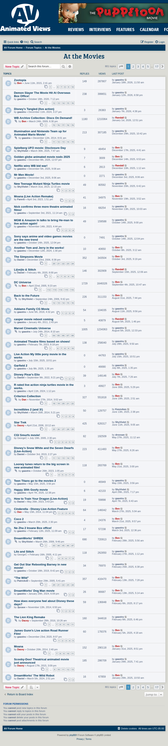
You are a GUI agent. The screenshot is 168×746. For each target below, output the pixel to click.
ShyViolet (22, 151)
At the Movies (84, 56)
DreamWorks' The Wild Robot (34, 675)
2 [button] (133, 66)
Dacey (20, 425)
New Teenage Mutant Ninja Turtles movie (42, 183)
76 (59, 125)
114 (60, 289)
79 (73, 125)
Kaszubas (120, 409)
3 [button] (138, 66)
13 (59, 103)
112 (48, 289)
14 (63, 103)
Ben (19, 83)
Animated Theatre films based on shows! (42, 341)
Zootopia (20, 80)
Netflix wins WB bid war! (30, 165)
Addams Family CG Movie (31, 309)
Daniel (20, 259)
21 (59, 263)
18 (54, 403)
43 (54, 545)
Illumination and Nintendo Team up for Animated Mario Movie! (40, 133)
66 (63, 335)
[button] (121, 66)
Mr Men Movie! (24, 174)
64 (54, 335)
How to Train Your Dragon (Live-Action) (41, 498)
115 (66, 289)
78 (68, 125)
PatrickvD (22, 580)
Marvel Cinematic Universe (32, 328)
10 (73, 86)
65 (59, 335)
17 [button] (156, 66)
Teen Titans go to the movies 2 (35, 480)
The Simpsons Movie (28, 256)
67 (68, 335)
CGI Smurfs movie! (27, 435)
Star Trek (20, 422)
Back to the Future (26, 295)
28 (68, 429)
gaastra (119, 79)
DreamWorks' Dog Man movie (34, 590)
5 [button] (148, 66)
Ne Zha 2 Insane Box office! (33, 528)
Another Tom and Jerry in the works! (39, 247)
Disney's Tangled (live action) (34, 109)
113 (54, 289)
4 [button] (143, 66)
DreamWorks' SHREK (28, 538)
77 (63, 125)
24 (73, 263)
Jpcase (21, 607)
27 (63, 429)
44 (59, 545)
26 (59, 429)
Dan (24, 399)
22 (63, 263)
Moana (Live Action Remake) (33, 196)
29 (73, 429)
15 (68, 103)
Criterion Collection (27, 396)
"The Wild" (21, 577)
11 (54, 141)
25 (54, 429)
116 (72, 289)
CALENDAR (149, 29)
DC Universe (22, 282)
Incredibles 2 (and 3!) (28, 409)
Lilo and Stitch (24, 551)
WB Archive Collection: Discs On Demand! (43, 118)
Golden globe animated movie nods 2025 (42, 156)
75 (54, 125)
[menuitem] (24, 42)
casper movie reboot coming (33, 319)
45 (63, 545)
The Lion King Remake (29, 617)
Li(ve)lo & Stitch (25, 269)
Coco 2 (19, 519)
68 (73, 335)
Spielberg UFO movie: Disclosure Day (40, 148)
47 (73, 545)
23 (68, 263)
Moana (18, 646)
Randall (119, 117)
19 (59, 403)
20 (54, 263)
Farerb (21, 199)
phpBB (72, 735)
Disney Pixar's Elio (27, 374)
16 (73, 103)
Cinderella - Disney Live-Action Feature (41, 509)
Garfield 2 (20, 365)
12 (54, 103)
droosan (120, 434)
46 (68, 545)
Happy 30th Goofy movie (31, 489)
